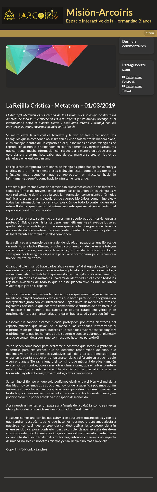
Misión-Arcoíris (99, 12)
